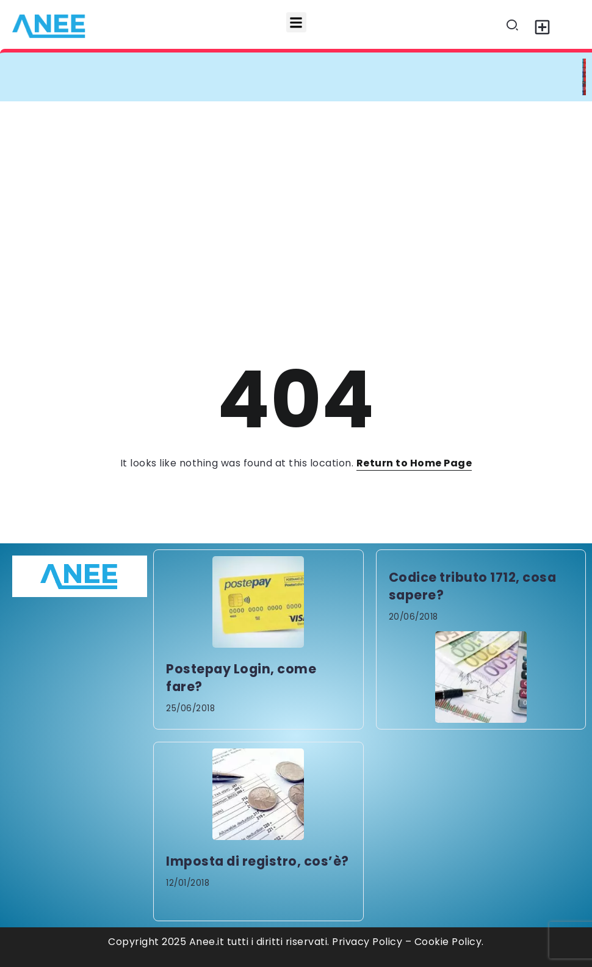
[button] (296, 22)
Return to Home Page (414, 463)
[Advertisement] (296, 192)
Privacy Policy (367, 942)
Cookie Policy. (449, 942)
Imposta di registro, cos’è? (257, 861)
